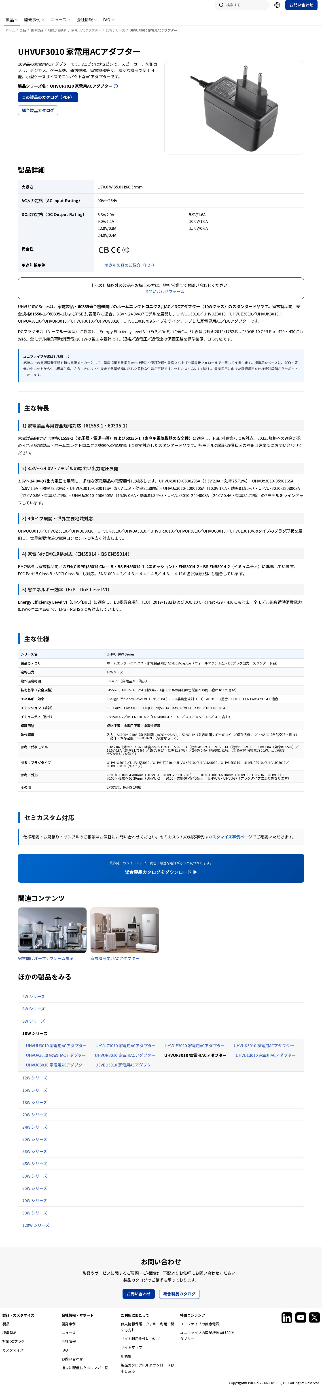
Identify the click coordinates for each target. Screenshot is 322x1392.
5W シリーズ (33, 1001)
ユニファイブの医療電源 (199, 1328)
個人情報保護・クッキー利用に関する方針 (147, 1331)
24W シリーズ (34, 1131)
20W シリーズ (34, 1119)
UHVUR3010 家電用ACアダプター (125, 1059)
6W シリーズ (33, 1013)
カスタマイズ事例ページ (230, 841)
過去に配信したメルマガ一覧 (84, 1372)
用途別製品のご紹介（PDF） (130, 269)
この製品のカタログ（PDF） (48, 101)
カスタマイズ (13, 1354)
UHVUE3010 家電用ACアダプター (195, 1050)
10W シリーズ (35, 1038)
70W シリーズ (34, 1205)
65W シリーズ (34, 1192)
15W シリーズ (34, 1094)
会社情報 (85, 24)
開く (116, 90)
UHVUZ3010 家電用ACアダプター (125, 1050)
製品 (10, 24)
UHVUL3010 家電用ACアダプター (266, 1059)
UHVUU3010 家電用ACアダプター (56, 1050)
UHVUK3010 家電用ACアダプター (264, 1050)
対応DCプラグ (13, 1345)
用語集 (126, 1360)
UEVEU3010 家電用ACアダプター (125, 1069)
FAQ (106, 24)
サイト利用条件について (140, 1343)
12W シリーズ (34, 1082)
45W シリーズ (34, 1168)
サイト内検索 (220, 9)
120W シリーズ (35, 1229)
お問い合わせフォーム (164, 296)
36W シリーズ (34, 1156)
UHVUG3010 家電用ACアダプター (56, 1069)
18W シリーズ (34, 1107)
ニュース (58, 24)
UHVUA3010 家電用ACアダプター (56, 1059)
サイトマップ (131, 1351)
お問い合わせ (301, 9)
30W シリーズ (34, 1144)
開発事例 (32, 24)
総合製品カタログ (38, 115)
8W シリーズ (33, 1025)
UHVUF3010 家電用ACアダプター (195, 1059)
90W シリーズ (34, 1217)
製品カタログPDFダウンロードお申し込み (147, 1372)
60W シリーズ (34, 1180)
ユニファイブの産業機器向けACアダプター (207, 1340)
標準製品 (9, 1337)
